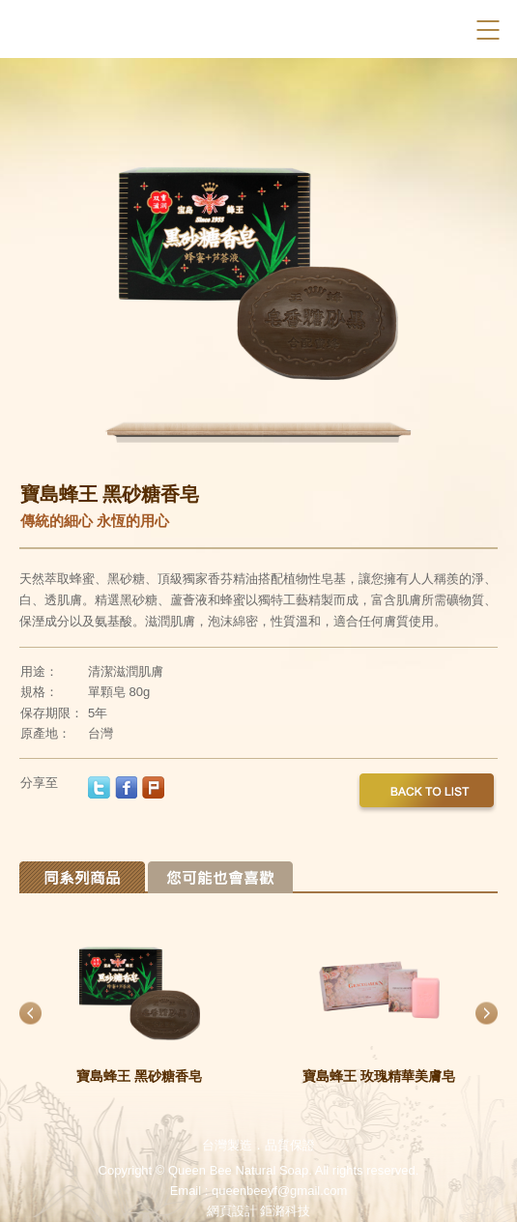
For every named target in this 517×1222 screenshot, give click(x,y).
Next (399, 261)
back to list (427, 795)
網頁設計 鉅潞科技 (259, 1211)
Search (419, 29)
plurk (153, 787)
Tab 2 (220, 877)
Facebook (453, 29)
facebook (126, 787)
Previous (118, 261)
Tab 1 (82, 877)
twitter (99, 787)
